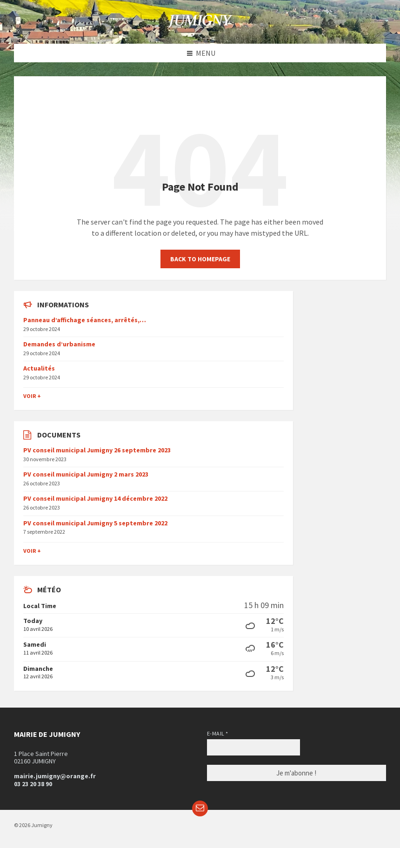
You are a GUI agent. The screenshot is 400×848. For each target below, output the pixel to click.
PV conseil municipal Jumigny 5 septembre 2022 (95, 523)
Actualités (39, 368)
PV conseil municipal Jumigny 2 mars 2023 (85, 474)
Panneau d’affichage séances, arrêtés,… (84, 320)
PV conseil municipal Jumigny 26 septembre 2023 (97, 450)
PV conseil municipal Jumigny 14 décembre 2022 (95, 498)
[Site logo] (200, 25)
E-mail (217, 733)
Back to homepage (200, 259)
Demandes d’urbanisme (59, 344)
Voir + (32, 395)
